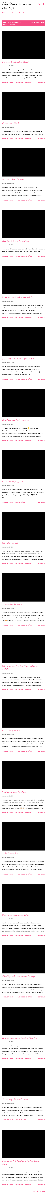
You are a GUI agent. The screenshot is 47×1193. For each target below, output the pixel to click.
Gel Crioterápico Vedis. (12, 730)
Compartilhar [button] (7, 82)
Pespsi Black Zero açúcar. (13, 604)
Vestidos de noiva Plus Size (14, 792)
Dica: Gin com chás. (10, 543)
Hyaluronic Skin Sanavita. (13, 179)
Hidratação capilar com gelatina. (15, 915)
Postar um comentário (23, 82)
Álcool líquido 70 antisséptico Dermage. (19, 976)
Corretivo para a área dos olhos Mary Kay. (20, 1038)
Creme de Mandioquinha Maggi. (15, 62)
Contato (22, 13)
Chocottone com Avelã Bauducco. (15, 420)
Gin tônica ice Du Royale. (12, 481)
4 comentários (20, 1120)
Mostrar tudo (37, 22)
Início (4, 13)
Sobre (12, 13)
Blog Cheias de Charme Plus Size (16, 5)
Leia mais (41, 82)
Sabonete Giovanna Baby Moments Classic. (20, 358)
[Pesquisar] (39, 3)
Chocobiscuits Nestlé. (11, 123)
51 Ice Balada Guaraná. (12, 853)
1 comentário (20, 502)
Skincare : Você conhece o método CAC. (18, 297)
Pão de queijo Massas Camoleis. (15, 1099)
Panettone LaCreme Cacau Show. (16, 241)
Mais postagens (39, 1191)
